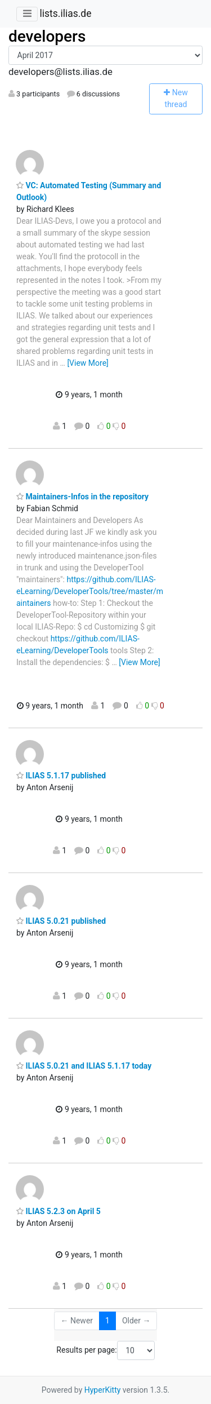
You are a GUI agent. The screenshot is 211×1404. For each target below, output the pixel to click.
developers (47, 36)
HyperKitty (102, 1389)
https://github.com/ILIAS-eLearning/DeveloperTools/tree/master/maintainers (89, 591)
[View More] (87, 362)
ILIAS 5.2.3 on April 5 (58, 1211)
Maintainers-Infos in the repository (82, 496)
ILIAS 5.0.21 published (61, 920)
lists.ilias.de (65, 13)
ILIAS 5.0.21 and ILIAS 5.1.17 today (83, 1065)
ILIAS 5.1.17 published (61, 775)
